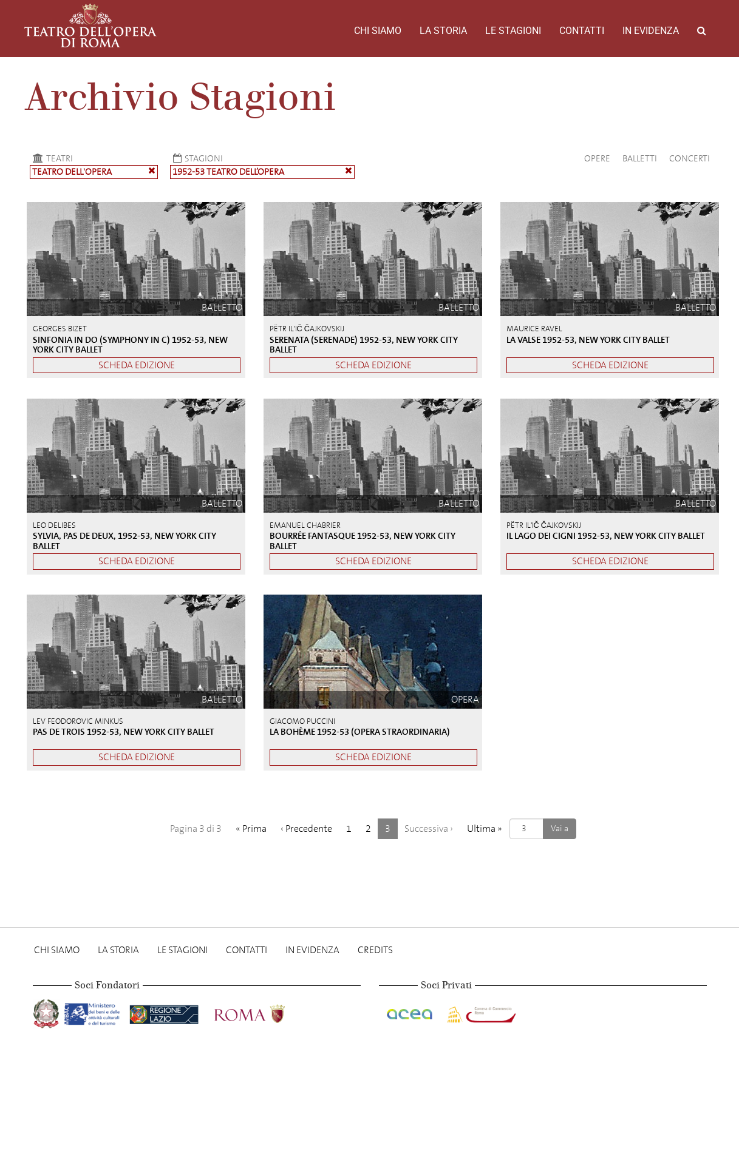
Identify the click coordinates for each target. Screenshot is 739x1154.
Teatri (51, 158)
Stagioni (196, 158)
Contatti (581, 30)
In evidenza (650, 30)
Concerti (689, 158)
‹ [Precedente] (306, 828)
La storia (443, 30)
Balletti (639, 158)
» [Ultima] (484, 828)
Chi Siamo (377, 30)
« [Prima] (251, 828)
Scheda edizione (136, 365)
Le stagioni (513, 30)
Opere (597, 158)
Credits (375, 949)
